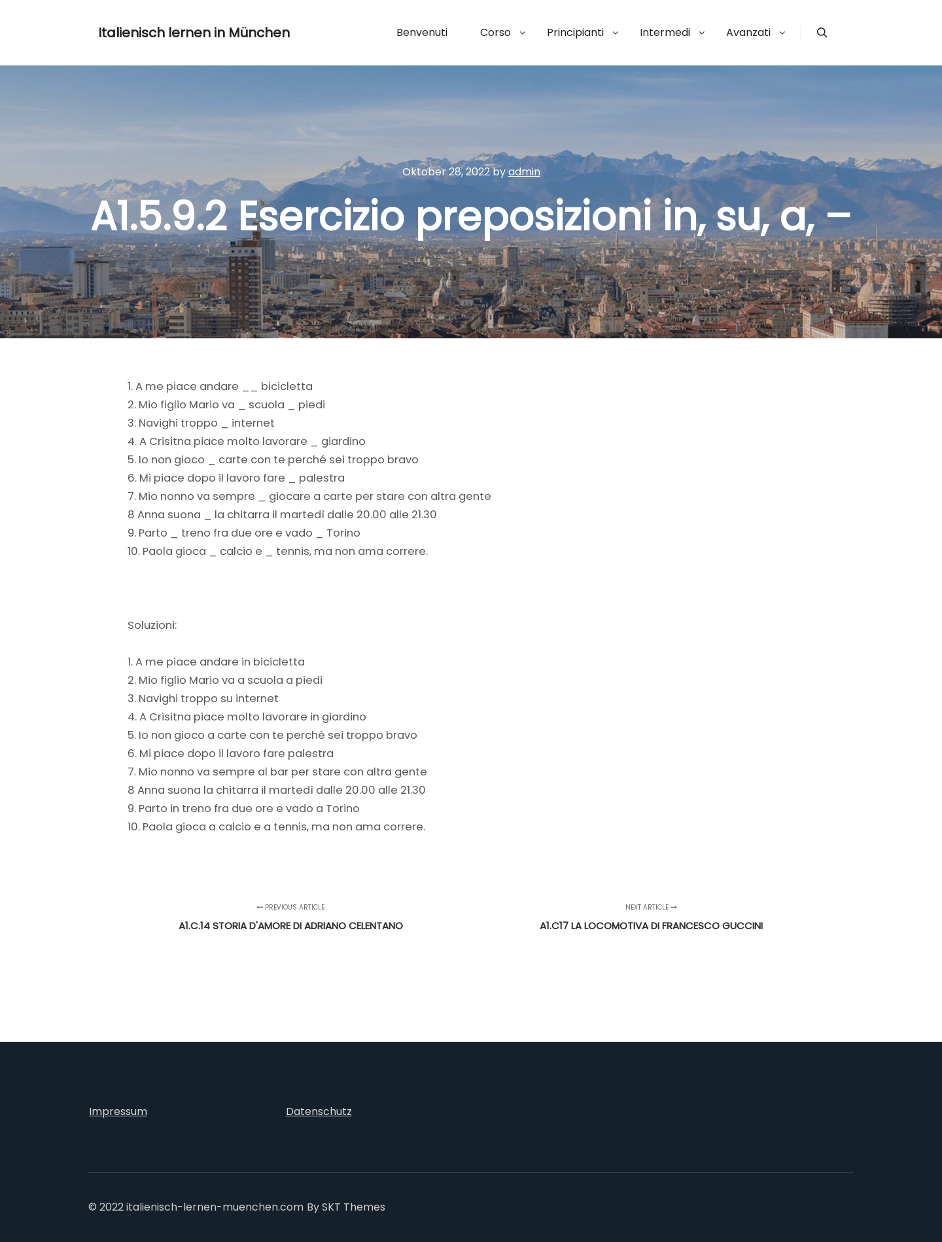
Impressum (118, 1111)
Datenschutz (319, 1111)
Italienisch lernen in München (163, 33)
